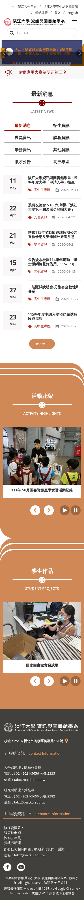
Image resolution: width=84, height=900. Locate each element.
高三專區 (61, 161)
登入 (57, 13)
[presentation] (35, 511)
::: (12, 6)
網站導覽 (41, 13)
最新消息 (23, 125)
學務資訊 (23, 149)
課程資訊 (61, 137)
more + (42, 343)
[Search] (42, 32)
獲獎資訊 (23, 137)
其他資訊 (61, 149)
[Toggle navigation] (75, 22)
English (72, 13)
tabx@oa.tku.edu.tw (29, 779)
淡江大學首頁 (27, 6)
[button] (5, 53)
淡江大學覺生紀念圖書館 (60, 6)
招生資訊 (61, 125)
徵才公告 (23, 161)
